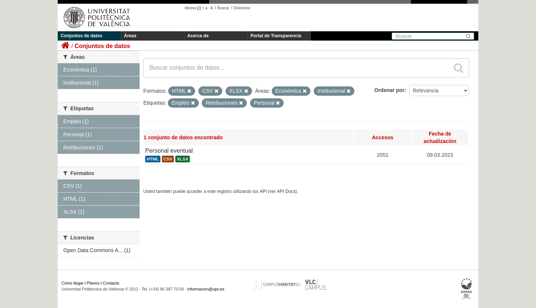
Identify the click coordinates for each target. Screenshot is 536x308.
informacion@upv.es (205, 289)
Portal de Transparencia (276, 35)
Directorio (242, 8)
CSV (167, 159)
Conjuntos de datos (81, 35)
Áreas (130, 35)
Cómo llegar (72, 283)
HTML (153, 159)
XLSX (182, 159)
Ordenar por (389, 90)
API (263, 191)
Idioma (194, 8)
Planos (93, 283)
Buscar (223, 8)
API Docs (286, 191)
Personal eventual (169, 150)
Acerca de (197, 35)
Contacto (111, 283)
